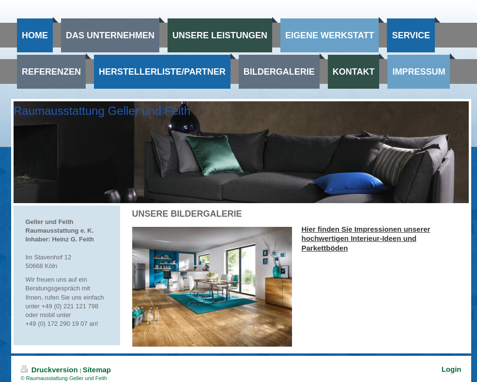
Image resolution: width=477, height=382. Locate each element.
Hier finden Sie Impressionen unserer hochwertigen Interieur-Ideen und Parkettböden (366, 238)
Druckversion (50, 370)
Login (452, 369)
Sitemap (97, 370)
